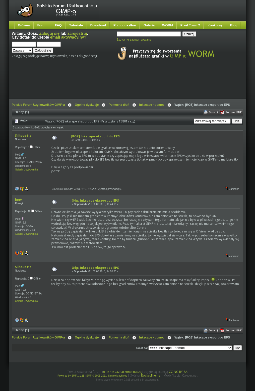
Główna (24, 25)
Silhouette (23, 135)
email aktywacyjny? (68, 37)
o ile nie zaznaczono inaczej (122, 372)
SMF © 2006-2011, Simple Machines (106, 375)
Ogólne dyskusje (87, 105)
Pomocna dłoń (125, 25)
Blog (233, 25)
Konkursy (215, 25)
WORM (167, 25)
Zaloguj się (49, 33)
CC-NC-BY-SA (178, 372)
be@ (18, 200)
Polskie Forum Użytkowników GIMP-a (38, 105)
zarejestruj (77, 33)
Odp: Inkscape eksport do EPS (95, 200)
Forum (42, 25)
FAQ (58, 25)
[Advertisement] (105, 84)
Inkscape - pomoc (151, 105)
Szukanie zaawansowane (134, 39)
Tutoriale (76, 25)
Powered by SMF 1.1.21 (71, 375)
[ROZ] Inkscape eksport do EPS (95, 136)
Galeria (149, 25)
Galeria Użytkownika (26, 169)
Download (98, 25)
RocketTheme (150, 375)
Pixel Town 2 (190, 25)
